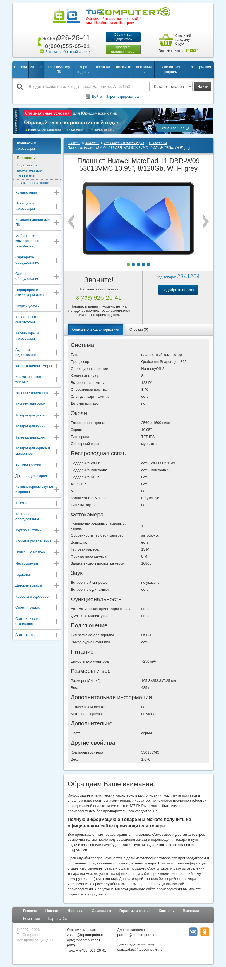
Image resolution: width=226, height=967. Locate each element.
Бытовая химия (37, 465)
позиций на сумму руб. (183, 40)
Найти (202, 86)
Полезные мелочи (37, 552)
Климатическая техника (37, 379)
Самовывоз (123, 67)
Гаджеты (37, 575)
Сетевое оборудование (37, 276)
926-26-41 (65, 38)
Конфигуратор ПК (59, 69)
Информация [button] (200, 69)
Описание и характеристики (95, 329)
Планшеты (26, 158)
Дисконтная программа (171, 69)
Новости (52, 911)
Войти (97, 96)
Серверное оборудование (37, 260)
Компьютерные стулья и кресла (37, 489)
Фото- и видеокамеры (37, 366)
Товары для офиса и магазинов (37, 451)
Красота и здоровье (37, 597)
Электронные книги (33, 183)
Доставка (103, 67)
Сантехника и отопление (37, 621)
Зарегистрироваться (123, 96)
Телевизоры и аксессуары (37, 335)
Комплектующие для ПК (37, 222)
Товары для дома (37, 415)
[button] (128, 264)
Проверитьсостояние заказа (122, 49)
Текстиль (37, 503)
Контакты (166, 911)
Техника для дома (37, 404)
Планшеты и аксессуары (37, 146)
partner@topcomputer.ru (137, 935)
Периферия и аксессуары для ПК (37, 292)
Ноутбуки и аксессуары (37, 206)
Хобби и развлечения (37, 541)
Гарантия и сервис (135, 911)
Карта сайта (58, 918)
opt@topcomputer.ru (83, 940)
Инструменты (37, 563)
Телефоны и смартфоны (37, 319)
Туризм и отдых (37, 530)
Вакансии (191, 911)
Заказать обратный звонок (67, 51)
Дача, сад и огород (37, 476)
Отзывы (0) (138, 329)
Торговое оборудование (37, 516)
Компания (31, 918)
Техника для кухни (37, 437)
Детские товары (37, 586)
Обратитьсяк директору (123, 37)
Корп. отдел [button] (83, 69)
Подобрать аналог (178, 290)
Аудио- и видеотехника (37, 352)
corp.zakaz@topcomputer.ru (140, 949)
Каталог (36, 67)
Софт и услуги (37, 306)
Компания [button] (144, 69)
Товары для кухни (37, 426)
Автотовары (37, 635)
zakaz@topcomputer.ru (85, 935)
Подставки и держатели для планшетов (29, 170)
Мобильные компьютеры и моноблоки (37, 241)
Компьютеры (37, 193)
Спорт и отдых (37, 608)
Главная (20, 67)
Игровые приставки (37, 393)
